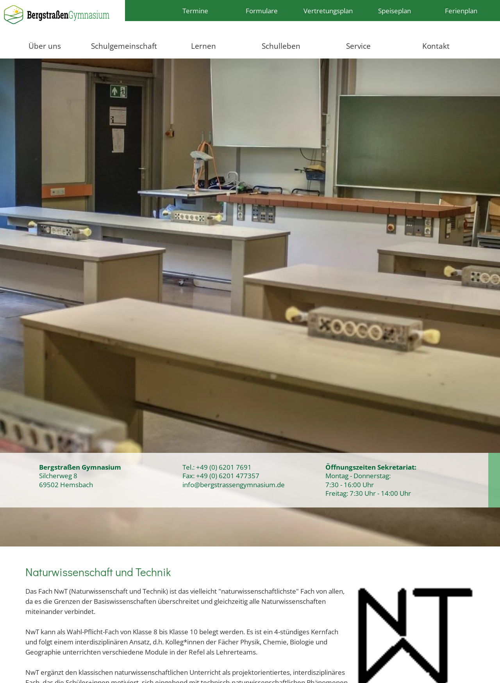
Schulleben (281, 46)
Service (358, 46)
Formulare (262, 10)
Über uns (45, 46)
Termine (195, 10)
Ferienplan (461, 10)
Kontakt (436, 46)
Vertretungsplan (328, 10)
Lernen (203, 46)
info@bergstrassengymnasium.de (233, 484)
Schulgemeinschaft (124, 46)
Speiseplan (394, 10)
